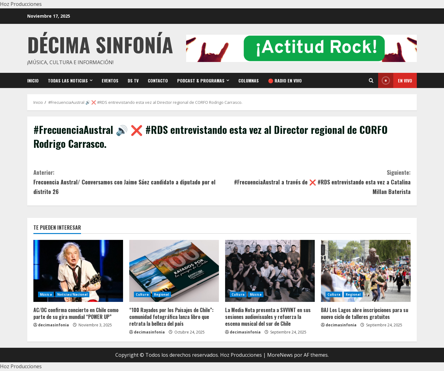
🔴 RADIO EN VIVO (285, 80)
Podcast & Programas (200, 80)
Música (46, 294)
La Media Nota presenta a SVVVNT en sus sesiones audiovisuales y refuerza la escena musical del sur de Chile (268, 317)
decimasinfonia (53, 325)
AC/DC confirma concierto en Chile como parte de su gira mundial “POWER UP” (75, 313)
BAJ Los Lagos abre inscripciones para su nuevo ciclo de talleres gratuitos (364, 313)
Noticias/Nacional (72, 294)
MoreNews (280, 354)
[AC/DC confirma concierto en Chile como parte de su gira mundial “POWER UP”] (78, 271)
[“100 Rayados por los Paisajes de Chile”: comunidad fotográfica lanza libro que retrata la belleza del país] (174, 271)
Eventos (110, 80)
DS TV (133, 80)
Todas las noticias (68, 80)
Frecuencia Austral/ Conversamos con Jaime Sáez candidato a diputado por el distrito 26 (127, 181)
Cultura (142, 294)
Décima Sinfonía (100, 44)
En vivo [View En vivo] (395, 80)
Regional (161, 294)
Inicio (33, 80)
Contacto (158, 80)
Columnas (248, 80)
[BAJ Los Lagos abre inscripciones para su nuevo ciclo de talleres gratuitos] (366, 271)
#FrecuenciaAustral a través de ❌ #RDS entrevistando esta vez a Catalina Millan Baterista (316, 181)
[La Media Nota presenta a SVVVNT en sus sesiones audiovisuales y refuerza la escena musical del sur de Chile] (270, 271)
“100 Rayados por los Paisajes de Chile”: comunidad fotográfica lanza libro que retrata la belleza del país (171, 317)
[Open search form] (371, 80)
